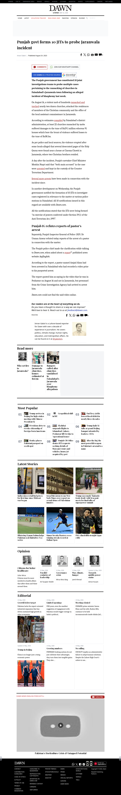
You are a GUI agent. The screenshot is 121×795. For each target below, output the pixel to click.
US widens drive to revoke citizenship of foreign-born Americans (34, 428)
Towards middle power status (94, 575)
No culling (80, 648)
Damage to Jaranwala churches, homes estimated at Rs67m (38, 372)
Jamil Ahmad (77, 579)
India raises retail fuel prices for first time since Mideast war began (30, 498)
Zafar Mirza (22, 575)
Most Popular (28, 408)
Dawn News (64, 784)
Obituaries (109, 1)
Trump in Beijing (25, 650)
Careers (100, 1)
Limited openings (54, 602)
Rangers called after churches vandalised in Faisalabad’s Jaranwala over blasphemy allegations (53, 377)
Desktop (48, 778)
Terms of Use (19, 783)
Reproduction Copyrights (35, 775)
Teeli (77, 780)
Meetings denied (83, 602)
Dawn (62, 769)
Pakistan (65, 18)
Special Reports (66, 778)
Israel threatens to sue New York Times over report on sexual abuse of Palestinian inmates (58, 499)
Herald (46, 1)
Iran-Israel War (54, 18)
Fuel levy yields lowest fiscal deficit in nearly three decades (90, 416)
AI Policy (17, 780)
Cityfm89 (79, 774)
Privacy (17, 786)
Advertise (72, 1)
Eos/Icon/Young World (81, 770)
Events (80, 1)
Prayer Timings (50, 769)
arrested (41, 168)
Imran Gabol (21, 56)
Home (20, 18)
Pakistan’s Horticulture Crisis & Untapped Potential (60, 753)
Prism (62, 772)
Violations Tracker (38, 18)
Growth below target (27, 602)
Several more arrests (41, 178)
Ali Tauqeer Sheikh (47, 582)
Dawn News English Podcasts (30, 696)
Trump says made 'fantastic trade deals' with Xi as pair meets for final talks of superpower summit (88, 499)
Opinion (74, 18)
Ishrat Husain (93, 582)
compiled (58, 120)
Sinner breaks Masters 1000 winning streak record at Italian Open (59, 537)
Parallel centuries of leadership (45, 575)
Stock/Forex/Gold (52, 772)
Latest (26, 18)
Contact (17, 769)
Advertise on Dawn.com (34, 780)
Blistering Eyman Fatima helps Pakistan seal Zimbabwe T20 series (31, 537)
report (68, 252)
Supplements (89, 1)
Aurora (54, 1)
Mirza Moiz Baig (62, 579)
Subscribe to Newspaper (34, 770)
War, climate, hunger (78, 574)
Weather (48, 775)
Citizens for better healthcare (26, 569)
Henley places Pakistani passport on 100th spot (33, 443)
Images (39, 1)
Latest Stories (28, 464)
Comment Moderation (18, 790)
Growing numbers (54, 648)
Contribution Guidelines (19, 773)
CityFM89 (63, 1)
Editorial (24, 595)
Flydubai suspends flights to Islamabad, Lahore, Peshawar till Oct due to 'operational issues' (63, 431)
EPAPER (10, 1)
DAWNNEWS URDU (28, 1)
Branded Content (36, 784)
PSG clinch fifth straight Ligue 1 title (89, 536)
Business (82, 18)
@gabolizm (57, 339)
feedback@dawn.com (77, 310)
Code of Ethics (20, 777)
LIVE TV (18, 1)
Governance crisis (61, 574)
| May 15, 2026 (60, 13)
